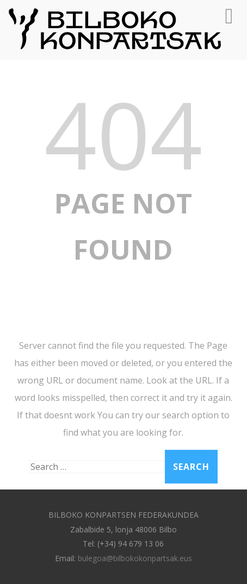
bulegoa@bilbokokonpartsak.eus (135, 558)
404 (123, 134)
